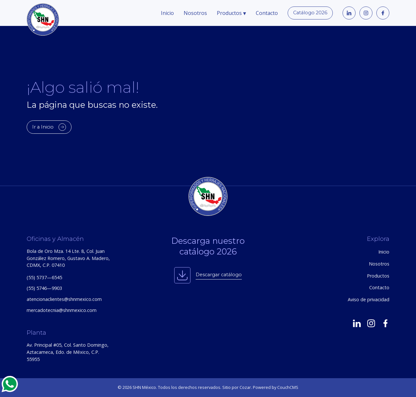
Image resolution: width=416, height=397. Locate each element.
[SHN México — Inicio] (208, 196)
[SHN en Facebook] (385, 323)
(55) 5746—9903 (44, 288)
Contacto (267, 13)
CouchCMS (287, 387)
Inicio (167, 13)
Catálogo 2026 (310, 13)
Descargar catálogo (219, 275)
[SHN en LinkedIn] (357, 323)
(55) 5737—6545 (44, 277)
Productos (231, 13)
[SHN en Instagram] (371, 323)
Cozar (245, 387)
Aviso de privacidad (368, 299)
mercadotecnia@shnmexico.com (62, 310)
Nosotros (195, 13)
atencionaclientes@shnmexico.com (64, 299)
